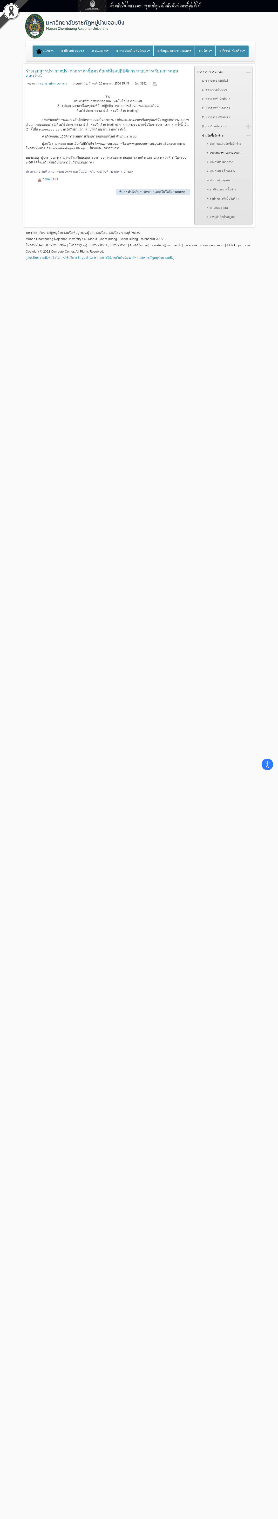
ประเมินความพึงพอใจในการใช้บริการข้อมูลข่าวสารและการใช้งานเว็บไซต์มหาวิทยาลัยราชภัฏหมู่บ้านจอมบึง (100, 258)
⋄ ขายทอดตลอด (217, 207)
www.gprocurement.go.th (144, 143)
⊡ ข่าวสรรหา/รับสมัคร (216, 117)
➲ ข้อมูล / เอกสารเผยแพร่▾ (174, 50)
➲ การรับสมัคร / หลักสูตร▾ (133, 50)
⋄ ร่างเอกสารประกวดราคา (223, 153)
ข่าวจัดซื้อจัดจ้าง (212, 135)
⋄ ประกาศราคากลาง (220, 162)
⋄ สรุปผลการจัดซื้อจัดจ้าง (222, 198)
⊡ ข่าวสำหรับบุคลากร (216, 108)
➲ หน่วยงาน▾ (100, 50)
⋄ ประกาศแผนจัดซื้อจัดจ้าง (224, 143)
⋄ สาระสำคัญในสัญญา (221, 217)
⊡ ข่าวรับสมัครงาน (214, 126)
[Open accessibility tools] (267, 764)
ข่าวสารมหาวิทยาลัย (210, 72)
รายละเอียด (50, 179)
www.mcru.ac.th (108, 143)
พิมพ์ (154, 84)
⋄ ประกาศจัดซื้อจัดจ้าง (221, 171)
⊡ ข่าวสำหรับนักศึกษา (216, 99)
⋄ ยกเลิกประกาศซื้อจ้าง (221, 189)
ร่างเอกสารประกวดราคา (51, 83)
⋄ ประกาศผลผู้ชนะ (218, 180)
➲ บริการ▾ (205, 50)
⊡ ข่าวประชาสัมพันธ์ (215, 80)
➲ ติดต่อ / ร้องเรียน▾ (232, 50)
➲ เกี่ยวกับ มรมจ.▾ (72, 50)
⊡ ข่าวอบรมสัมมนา (214, 89)
